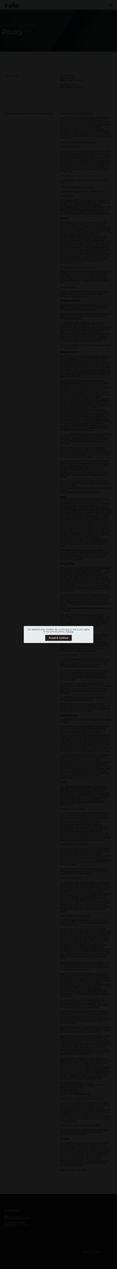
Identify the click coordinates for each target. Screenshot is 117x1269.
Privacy (69, 631)
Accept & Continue (58, 637)
